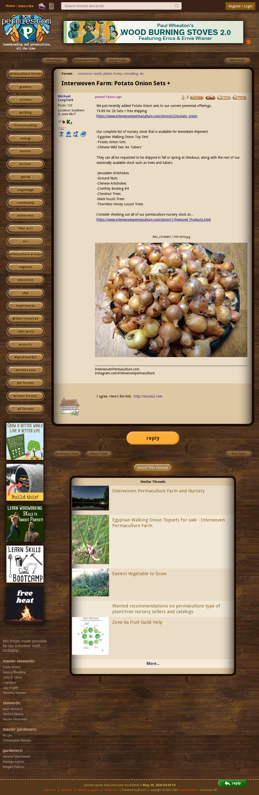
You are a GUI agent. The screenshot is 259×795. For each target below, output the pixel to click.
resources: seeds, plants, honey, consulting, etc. (111, 73)
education (26, 280)
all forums (26, 409)
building (25, 112)
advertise (67, 790)
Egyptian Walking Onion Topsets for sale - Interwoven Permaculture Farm (168, 522)
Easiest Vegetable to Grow (139, 573)
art (25, 241)
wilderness (25, 215)
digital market (25, 357)
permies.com (26, 370)
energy (25, 138)
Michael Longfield (65, 98)
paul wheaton (188, 790)
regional (25, 267)
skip (25, 293)
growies (25, 87)
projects (25, 344)
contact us (49, 790)
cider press (25, 331)
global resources (25, 318)
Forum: (67, 73)
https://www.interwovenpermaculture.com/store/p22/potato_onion (146, 116)
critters (25, 100)
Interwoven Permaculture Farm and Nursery (158, 490)
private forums (25, 396)
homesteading (25, 125)
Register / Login (240, 6)
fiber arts (25, 228)
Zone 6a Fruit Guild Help (137, 622)
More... (153, 663)
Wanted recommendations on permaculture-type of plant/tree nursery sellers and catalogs (166, 608)
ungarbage (25, 190)
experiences (25, 306)
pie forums (25, 383)
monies (25, 151)
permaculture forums (25, 74)
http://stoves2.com (148, 396)
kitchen (25, 164)
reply (153, 438)
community (25, 203)
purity (25, 177)
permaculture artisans (25, 254)
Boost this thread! (153, 468)
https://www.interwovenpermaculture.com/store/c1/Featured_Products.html (153, 220)
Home (10, 6)
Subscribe (26, 6)
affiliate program (88, 790)
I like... (62, 129)
